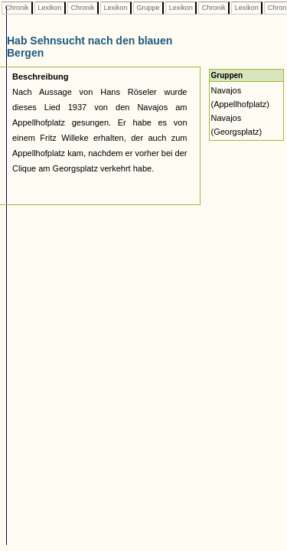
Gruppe (148, 7)
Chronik (17, 7)
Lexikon (50, 7)
